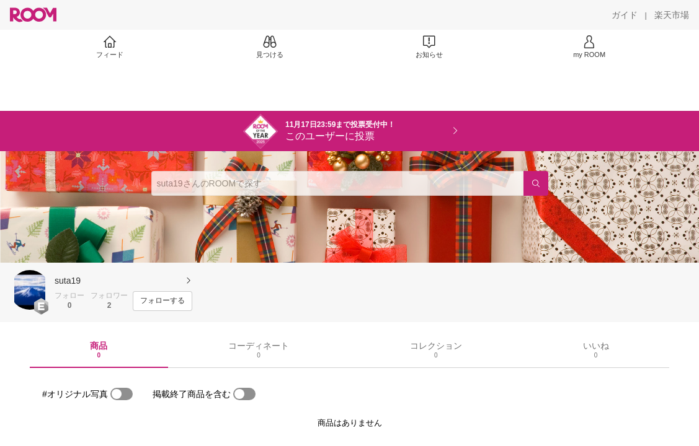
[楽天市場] (671, 14)
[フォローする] (162, 301)
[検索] (535, 183)
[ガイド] (625, 14)
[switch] (121, 394)
